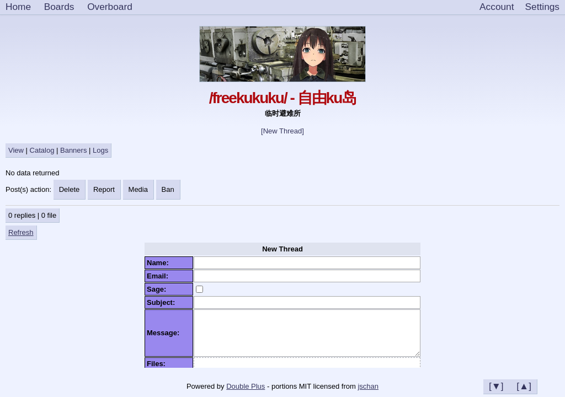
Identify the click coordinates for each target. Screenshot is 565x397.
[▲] (523, 385)
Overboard (109, 6)
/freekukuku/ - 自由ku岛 (282, 97)
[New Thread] (282, 131)
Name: (160, 263)
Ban (168, 189)
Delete (69, 189)
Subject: (163, 302)
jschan (368, 386)
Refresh (21, 232)
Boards (59, 6)
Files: (158, 364)
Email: (159, 276)
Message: (165, 333)
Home (18, 6)
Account (496, 6)
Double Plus (245, 386)
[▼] (496, 385)
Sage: (158, 289)
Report (104, 189)
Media (138, 189)
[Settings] (542, 7)
